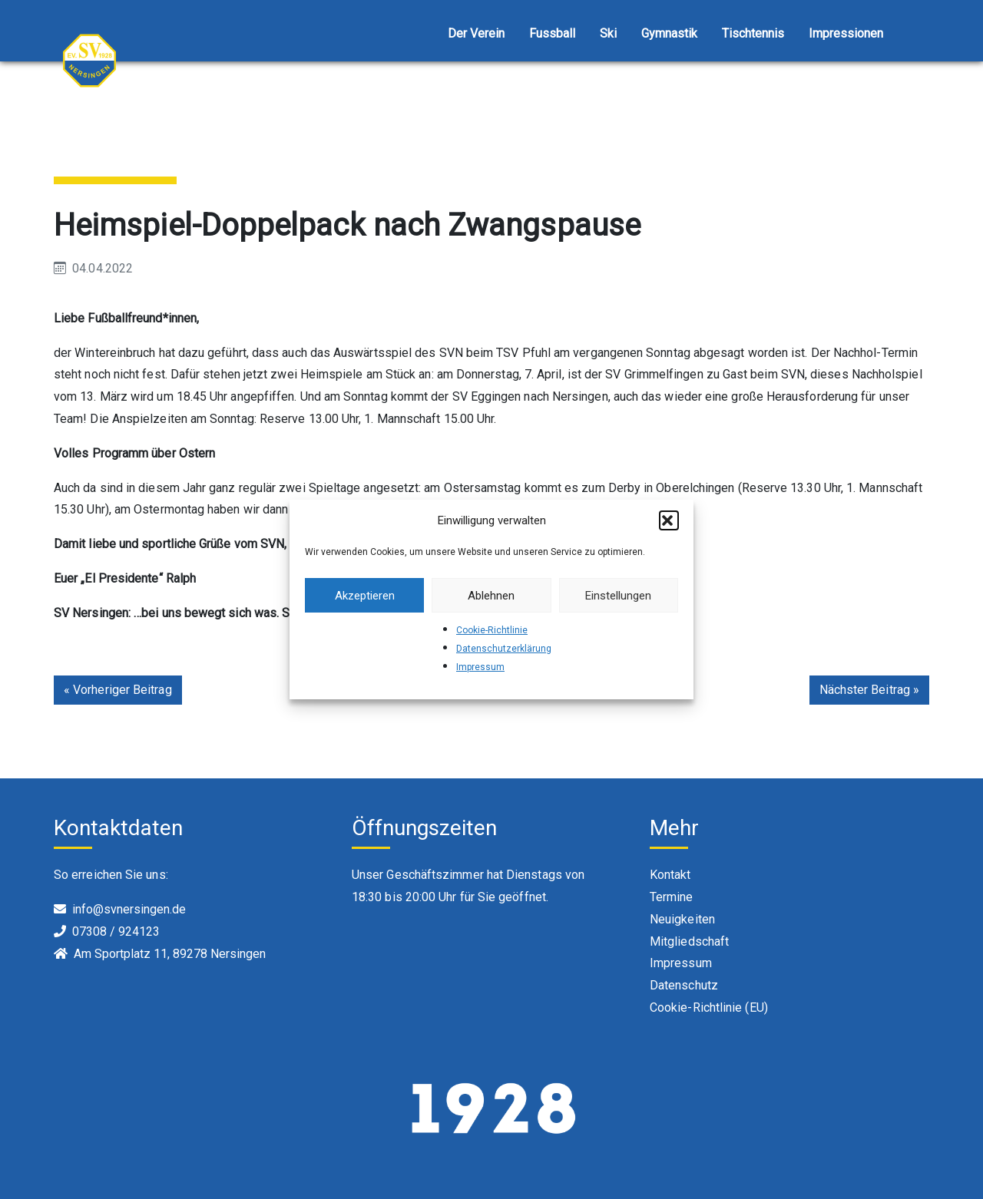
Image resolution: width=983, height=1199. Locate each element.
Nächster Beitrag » (869, 689)
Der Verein (476, 33)
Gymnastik (669, 33)
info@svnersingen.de (129, 909)
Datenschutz (684, 985)
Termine (671, 897)
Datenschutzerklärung (503, 648)
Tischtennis (753, 33)
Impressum (480, 667)
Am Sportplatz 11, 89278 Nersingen (170, 953)
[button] (669, 520)
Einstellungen (618, 596)
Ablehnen (491, 596)
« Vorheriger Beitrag (118, 689)
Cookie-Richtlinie (492, 630)
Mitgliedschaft (689, 941)
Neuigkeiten (682, 919)
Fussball (552, 33)
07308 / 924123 (116, 931)
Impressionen (846, 33)
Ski (608, 33)
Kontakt (670, 874)
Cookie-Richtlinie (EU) (709, 1007)
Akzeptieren (365, 596)
